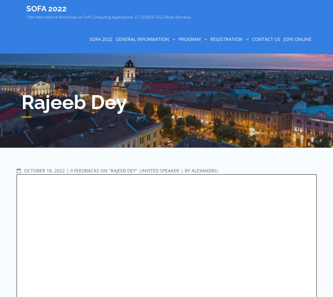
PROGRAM (190, 39)
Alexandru (205, 170)
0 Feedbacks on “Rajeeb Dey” (103, 170)
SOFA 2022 (46, 8)
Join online (298, 39)
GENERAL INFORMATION (142, 39)
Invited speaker (160, 170)
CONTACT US (266, 39)
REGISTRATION (226, 39)
